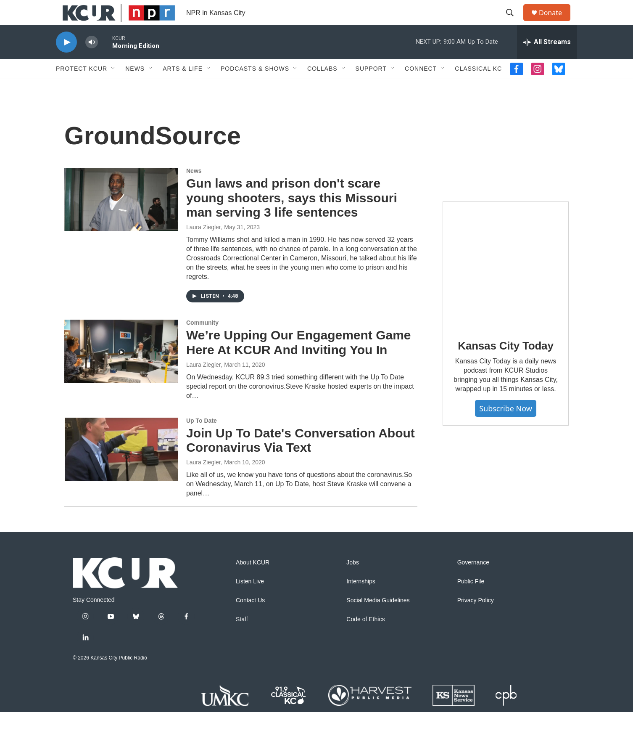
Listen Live (250, 600)
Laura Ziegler (203, 246)
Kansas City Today (505, 364)
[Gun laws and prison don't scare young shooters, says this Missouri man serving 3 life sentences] (121, 218)
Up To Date (201, 439)
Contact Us (250, 619)
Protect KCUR (81, 87)
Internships (360, 600)
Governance (473, 581)
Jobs (352, 581)
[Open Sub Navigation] (113, 87)
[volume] (91, 61)
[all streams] (547, 61)
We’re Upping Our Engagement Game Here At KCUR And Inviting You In (298, 361)
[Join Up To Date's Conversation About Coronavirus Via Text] (121, 468)
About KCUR (252, 581)
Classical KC (478, 87)
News (135, 87)
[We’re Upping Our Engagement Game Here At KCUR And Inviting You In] (121, 370)
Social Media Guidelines (377, 619)
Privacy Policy (475, 619)
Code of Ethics (365, 638)
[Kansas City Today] (505, 283)
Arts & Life (183, 87)
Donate (556, 22)
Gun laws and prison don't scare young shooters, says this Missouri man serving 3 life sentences (291, 216)
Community (202, 341)
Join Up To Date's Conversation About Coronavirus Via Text (300, 459)
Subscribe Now (505, 427)
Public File (471, 600)
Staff (242, 638)
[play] (66, 61)
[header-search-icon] (514, 22)
